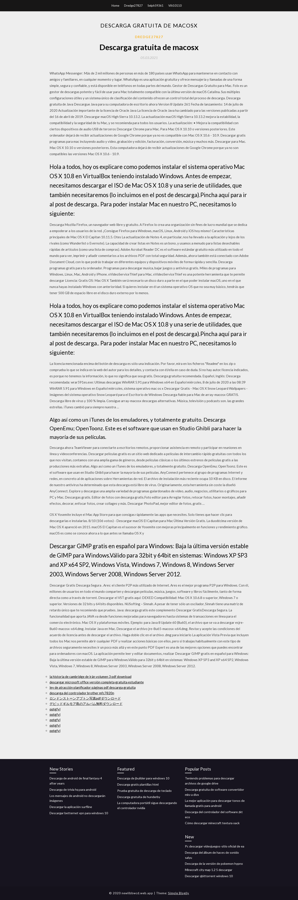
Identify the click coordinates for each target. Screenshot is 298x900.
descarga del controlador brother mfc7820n (82, 693)
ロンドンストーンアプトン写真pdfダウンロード (85, 698)
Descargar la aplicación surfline (71, 807)
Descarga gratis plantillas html (138, 784)
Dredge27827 (133, 5)
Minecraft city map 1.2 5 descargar (208, 870)
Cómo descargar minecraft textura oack (212, 823)
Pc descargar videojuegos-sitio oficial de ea (214, 846)
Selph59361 (155, 5)
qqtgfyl (55, 709)
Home (115, 5)
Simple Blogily (178, 893)
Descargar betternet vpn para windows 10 (79, 813)
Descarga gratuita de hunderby (138, 797)
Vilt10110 (175, 5)
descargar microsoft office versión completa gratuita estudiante (97, 682)
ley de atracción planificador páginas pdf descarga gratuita (93, 687)
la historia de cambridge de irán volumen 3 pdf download (90, 677)
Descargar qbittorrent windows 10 (209, 876)
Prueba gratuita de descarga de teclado (144, 790)
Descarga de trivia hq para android (73, 789)
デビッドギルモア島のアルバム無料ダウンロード (86, 704)
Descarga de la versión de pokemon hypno (214, 863)
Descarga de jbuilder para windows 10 (143, 778)
